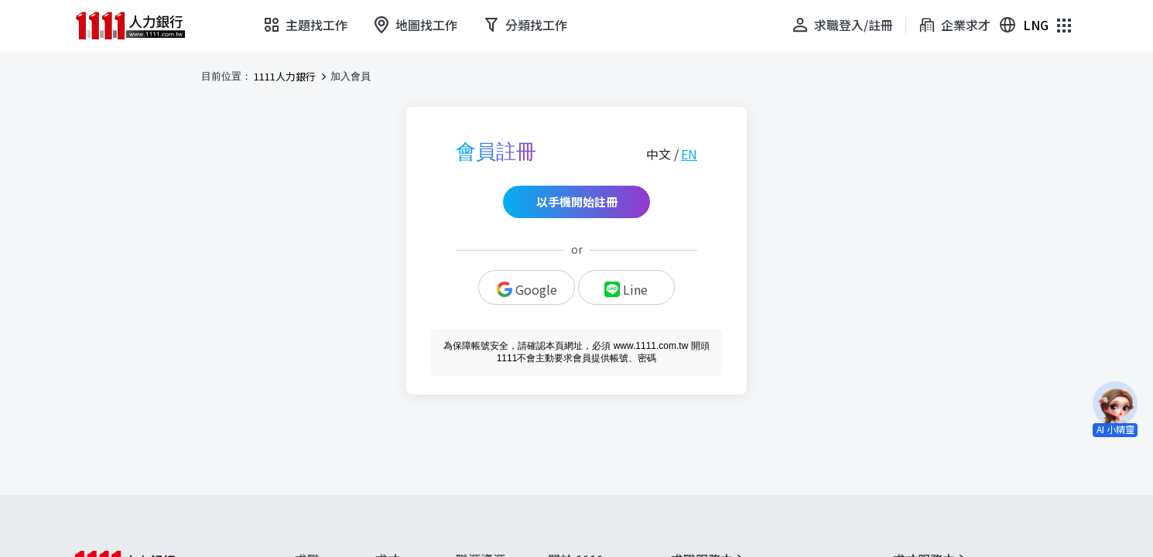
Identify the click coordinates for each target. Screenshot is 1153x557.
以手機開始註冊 (577, 201)
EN (689, 154)
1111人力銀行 (285, 77)
